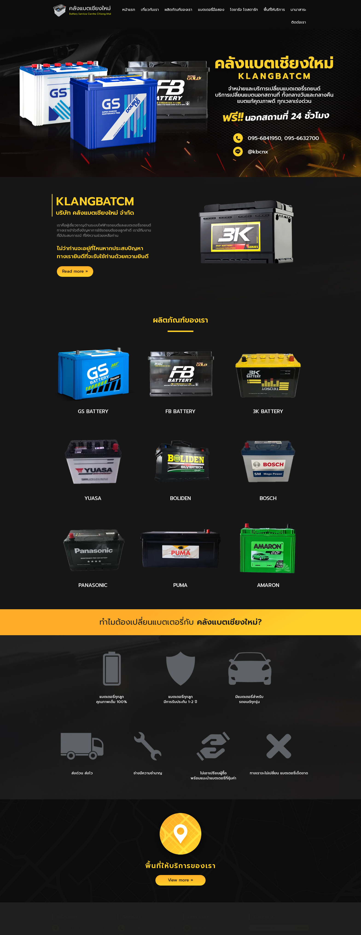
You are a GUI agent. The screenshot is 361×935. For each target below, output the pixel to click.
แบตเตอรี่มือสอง (211, 9)
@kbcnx (200, 907)
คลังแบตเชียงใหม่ (206, 917)
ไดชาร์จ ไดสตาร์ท (244, 9)
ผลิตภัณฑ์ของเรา (178, 9)
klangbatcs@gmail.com (147, 917)
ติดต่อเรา (298, 22)
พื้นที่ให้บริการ (274, 9)
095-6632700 (163, 907)
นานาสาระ (298, 9)
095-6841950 (139, 907)
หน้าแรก (128, 9)
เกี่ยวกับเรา (150, 9)
